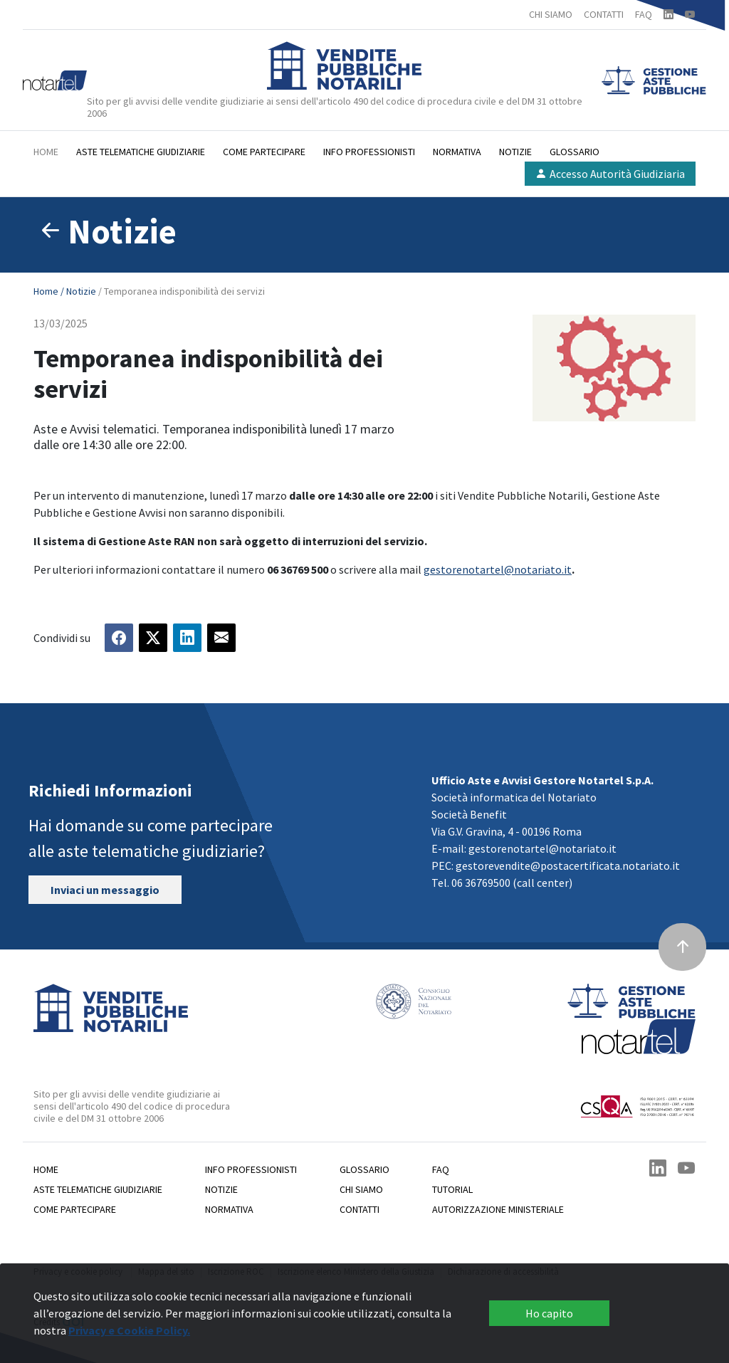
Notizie (515, 151)
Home (45, 151)
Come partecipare (264, 151)
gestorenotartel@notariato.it (498, 569)
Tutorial (452, 1189)
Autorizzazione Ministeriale (498, 1209)
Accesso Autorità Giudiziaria (610, 174)
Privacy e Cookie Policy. (129, 1330)
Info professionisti (369, 151)
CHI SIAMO (550, 14)
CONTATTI (604, 14)
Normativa (457, 151)
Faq (440, 1169)
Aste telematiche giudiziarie (140, 151)
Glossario (574, 151)
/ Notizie (79, 291)
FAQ (643, 14)
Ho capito (549, 1313)
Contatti (359, 1209)
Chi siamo (361, 1189)
